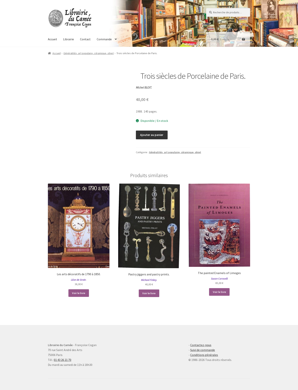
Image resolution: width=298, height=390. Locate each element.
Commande (104, 39)
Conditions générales (204, 355)
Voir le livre (78, 293)
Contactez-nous (200, 345)
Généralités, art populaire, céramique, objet (88, 53)
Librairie (68, 39)
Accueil (52, 39)
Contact (85, 39)
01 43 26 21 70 (62, 360)
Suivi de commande (202, 350)
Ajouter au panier (151, 135)
